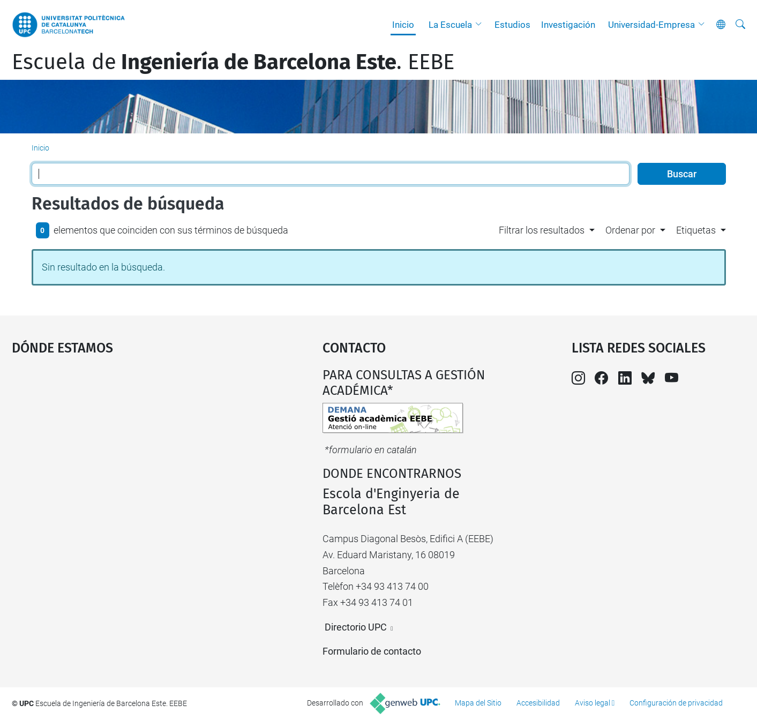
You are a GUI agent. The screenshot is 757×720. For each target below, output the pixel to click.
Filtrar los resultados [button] (541, 230)
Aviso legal (592, 703)
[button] (481, 24)
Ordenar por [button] (630, 230)
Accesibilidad (538, 703)
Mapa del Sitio (478, 703)
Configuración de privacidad (676, 703)
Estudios (512, 24)
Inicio (403, 24)
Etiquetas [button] (696, 230)
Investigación (568, 24)
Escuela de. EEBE (233, 62)
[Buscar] (740, 25)
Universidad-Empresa (651, 24)
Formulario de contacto (372, 651)
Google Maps (130, 448)
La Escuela (450, 24)
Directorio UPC (356, 627)
